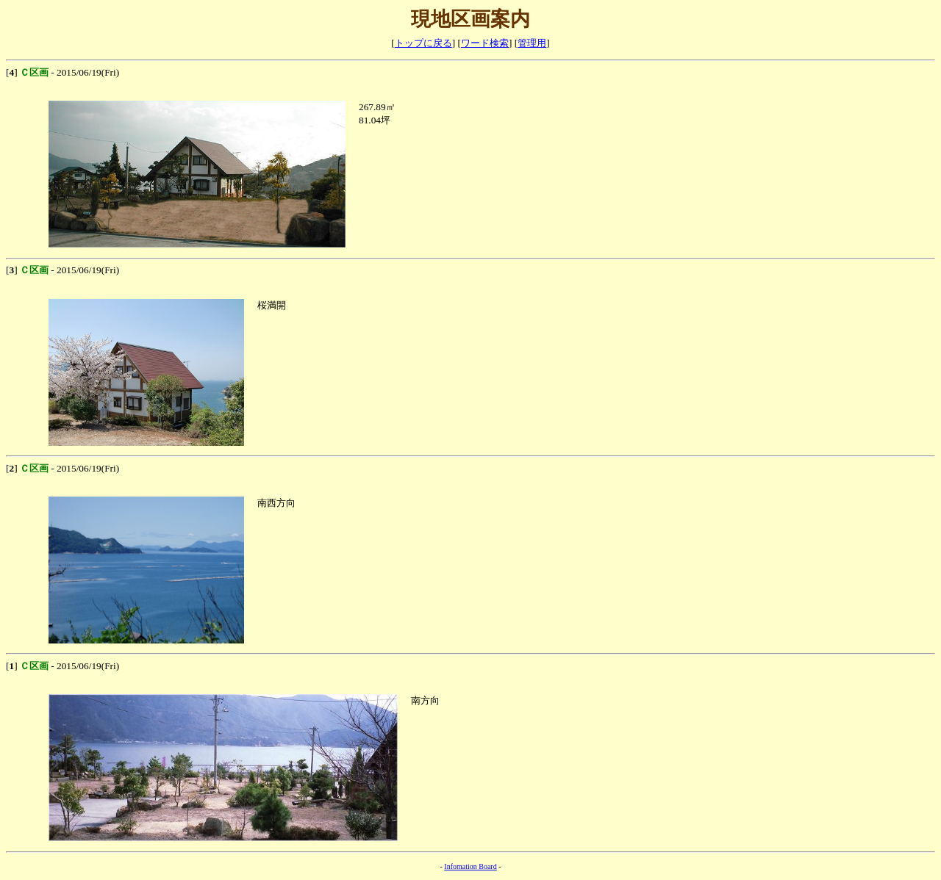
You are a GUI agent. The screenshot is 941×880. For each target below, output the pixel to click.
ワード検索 (485, 42)
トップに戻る (423, 42)
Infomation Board (470, 866)
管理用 (532, 42)
